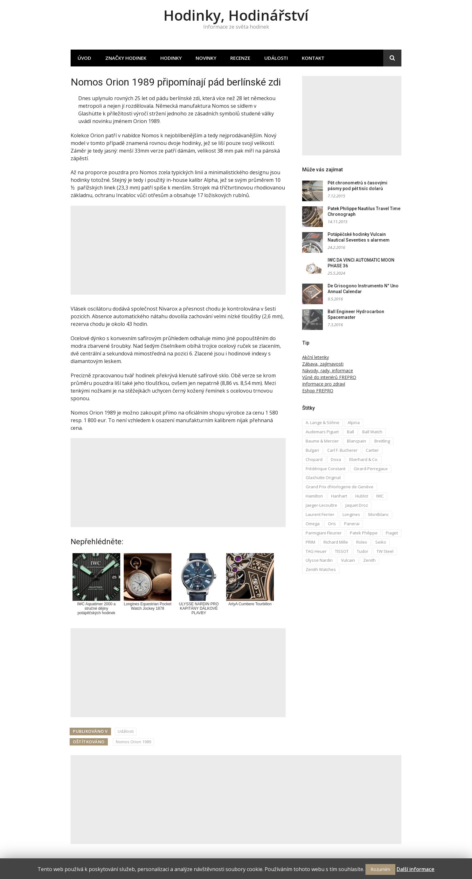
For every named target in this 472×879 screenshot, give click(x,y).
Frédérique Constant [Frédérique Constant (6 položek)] (325, 468)
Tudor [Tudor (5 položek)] (362, 551)
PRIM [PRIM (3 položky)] (310, 542)
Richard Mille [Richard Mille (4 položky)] (335, 542)
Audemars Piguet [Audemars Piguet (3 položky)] (322, 432)
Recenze (240, 58)
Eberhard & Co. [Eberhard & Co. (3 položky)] (363, 459)
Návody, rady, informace (327, 370)
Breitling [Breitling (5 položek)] (382, 441)
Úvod (84, 58)
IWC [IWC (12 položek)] (380, 496)
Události (276, 58)
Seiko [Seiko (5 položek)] (380, 542)
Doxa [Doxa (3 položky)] (336, 459)
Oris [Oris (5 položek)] (332, 523)
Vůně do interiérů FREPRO (329, 377)
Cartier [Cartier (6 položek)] (372, 450)
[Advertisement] (178, 250)
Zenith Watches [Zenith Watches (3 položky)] (321, 569)
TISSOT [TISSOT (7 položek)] (342, 551)
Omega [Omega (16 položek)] (313, 523)
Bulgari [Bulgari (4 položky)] (312, 450)
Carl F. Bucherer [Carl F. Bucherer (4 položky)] (342, 450)
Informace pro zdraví (323, 384)
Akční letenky (315, 357)
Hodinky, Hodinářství (236, 15)
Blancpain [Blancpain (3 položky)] (356, 441)
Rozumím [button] (380, 869)
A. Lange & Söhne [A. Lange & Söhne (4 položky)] (322, 422)
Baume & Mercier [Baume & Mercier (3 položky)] (322, 441)
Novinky (206, 58)
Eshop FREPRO (317, 391)
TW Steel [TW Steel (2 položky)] (385, 551)
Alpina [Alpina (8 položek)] (354, 422)
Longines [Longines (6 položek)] (351, 514)
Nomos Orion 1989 (133, 742)
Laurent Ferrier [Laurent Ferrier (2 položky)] (320, 514)
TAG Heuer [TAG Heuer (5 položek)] (316, 551)
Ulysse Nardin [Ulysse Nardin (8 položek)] (319, 560)
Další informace (415, 869)
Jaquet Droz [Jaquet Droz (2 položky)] (356, 505)
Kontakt (313, 58)
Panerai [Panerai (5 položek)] (351, 523)
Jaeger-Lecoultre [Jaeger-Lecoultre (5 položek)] (321, 505)
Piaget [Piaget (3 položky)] (392, 533)
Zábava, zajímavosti (323, 364)
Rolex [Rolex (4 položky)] (361, 542)
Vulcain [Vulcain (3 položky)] (348, 560)
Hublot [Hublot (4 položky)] (361, 496)
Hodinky (171, 58)
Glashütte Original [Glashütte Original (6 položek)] (323, 477)
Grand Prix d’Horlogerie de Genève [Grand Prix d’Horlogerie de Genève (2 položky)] (339, 487)
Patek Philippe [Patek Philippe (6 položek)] (364, 533)
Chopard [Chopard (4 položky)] (314, 459)
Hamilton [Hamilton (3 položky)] (314, 496)
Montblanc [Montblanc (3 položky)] (378, 514)
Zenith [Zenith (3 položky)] (369, 560)
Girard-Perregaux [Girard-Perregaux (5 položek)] (371, 468)
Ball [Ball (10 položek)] (350, 432)
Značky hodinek (125, 58)
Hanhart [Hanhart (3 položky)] (339, 496)
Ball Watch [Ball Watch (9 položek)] (372, 432)
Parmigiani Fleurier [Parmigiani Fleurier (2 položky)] (324, 533)
